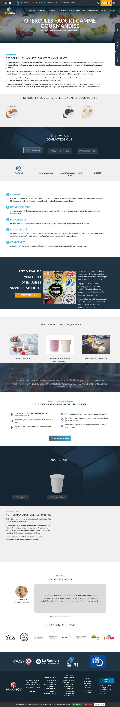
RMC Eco (88, 685)
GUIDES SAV (117, 44)
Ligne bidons (87, 692)
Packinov (32, 11)
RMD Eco (88, 679)
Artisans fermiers (50, 678)
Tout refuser (88, 704)
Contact (112, 11)
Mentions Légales (106, 685)
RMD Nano (87, 683)
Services (103, 11)
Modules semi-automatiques (56, 11)
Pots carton (69, 693)
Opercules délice (69, 680)
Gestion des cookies (104, 693)
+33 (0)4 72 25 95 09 (34, 687)
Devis (117, 30)
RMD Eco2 (87, 681)
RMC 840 (87, 688)
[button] (98, 3)
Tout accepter (77, 704)
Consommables (92, 11)
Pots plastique (69, 695)
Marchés (41, 11)
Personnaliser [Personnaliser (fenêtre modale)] (99, 704)
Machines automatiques (76, 11)
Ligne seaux (87, 690)
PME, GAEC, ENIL (51, 680)
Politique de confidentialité (105, 688)
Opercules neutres (69, 682)
